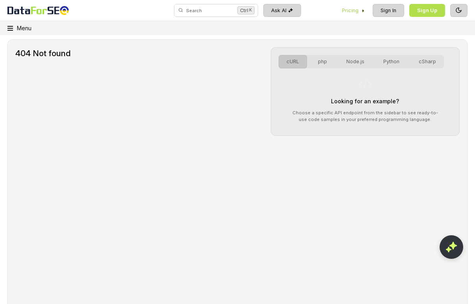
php (322, 61)
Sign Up (427, 10)
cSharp (427, 61)
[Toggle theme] (459, 10)
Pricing (353, 10)
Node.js (355, 61)
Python (391, 61)
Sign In (388, 10)
